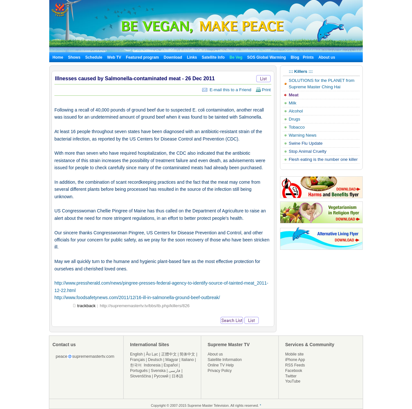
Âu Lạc (152, 354)
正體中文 (169, 354)
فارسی (174, 370)
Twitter (290, 376)
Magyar (171, 359)
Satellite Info (213, 57)
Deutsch (155, 359)
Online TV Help (221, 365)
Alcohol (296, 111)
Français (137, 359)
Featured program (142, 57)
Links (192, 57)
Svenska (158, 370)
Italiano (187, 359)
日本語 (177, 376)
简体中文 (187, 354)
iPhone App (295, 359)
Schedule (93, 57)
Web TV (114, 57)
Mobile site (294, 354)
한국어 (136, 365)
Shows (74, 57)
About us (326, 57)
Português (139, 370)
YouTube (292, 381)
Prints (309, 57)
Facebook (293, 370)
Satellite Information (225, 359)
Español (171, 365)
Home (57, 57)
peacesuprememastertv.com (85, 356)
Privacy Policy (220, 370)
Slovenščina (140, 376)
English (136, 354)
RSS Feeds (295, 365)
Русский (161, 376)
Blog (295, 57)
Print (263, 89)
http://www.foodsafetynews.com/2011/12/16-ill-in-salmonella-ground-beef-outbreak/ (137, 297)
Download (173, 57)
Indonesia (152, 365)
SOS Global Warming (266, 57)
